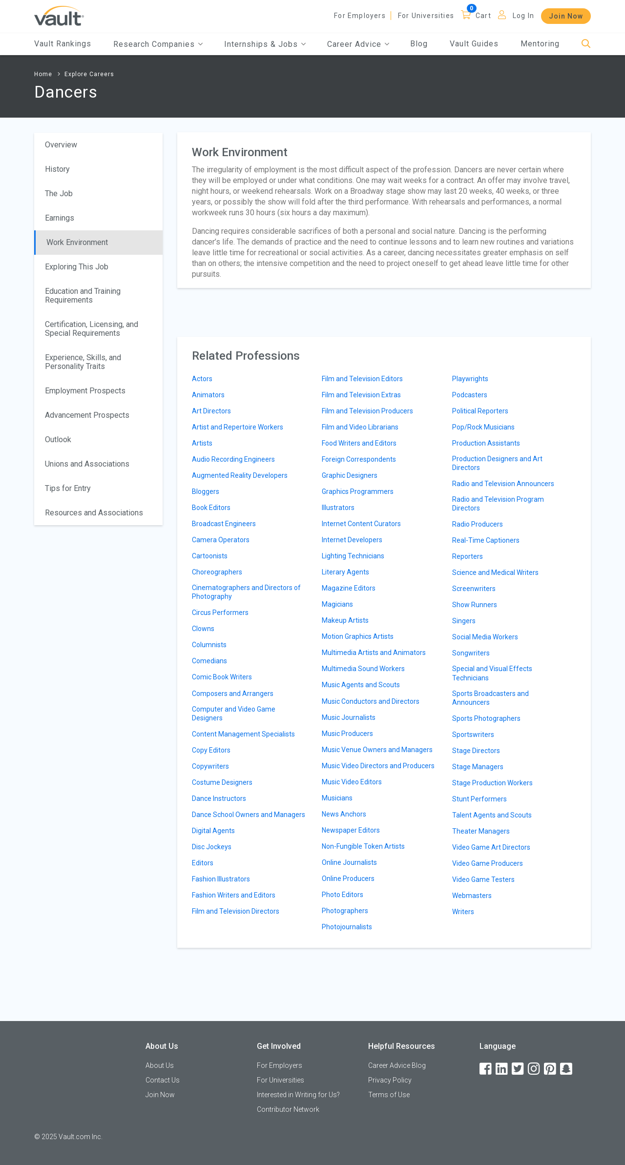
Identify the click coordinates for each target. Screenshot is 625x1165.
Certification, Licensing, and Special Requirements (91, 329)
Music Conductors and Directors (370, 701)
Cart (483, 16)
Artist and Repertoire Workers (237, 427)
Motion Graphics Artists (358, 636)
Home (43, 74)
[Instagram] (535, 1069)
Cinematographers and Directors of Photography (246, 592)
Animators (208, 395)
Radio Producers (477, 524)
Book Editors (211, 507)
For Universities (426, 16)
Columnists (209, 645)
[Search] (586, 44)
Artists (202, 443)
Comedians (209, 661)
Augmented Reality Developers (240, 475)
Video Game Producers (487, 863)
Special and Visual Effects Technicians (492, 673)
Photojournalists (347, 927)
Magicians (337, 604)
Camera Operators (221, 540)
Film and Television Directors (235, 911)
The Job (59, 193)
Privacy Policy (390, 1080)
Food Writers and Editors (359, 443)
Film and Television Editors (362, 379)
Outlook (58, 439)
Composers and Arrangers (232, 693)
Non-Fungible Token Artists (363, 846)
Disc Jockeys (211, 847)
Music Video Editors (352, 782)
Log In (523, 16)
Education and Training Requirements (83, 295)
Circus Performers (220, 612)
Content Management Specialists (243, 734)
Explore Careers (89, 74)
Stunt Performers (479, 799)
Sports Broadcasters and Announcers (490, 698)
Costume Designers (222, 782)
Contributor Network (288, 1109)
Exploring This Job (76, 266)
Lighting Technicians (353, 556)
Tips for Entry (68, 488)
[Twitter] (518, 1069)
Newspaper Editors (351, 830)
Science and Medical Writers (495, 572)
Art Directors (211, 411)
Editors (202, 863)
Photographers (345, 911)
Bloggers (205, 491)
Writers (463, 912)
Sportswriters (473, 734)
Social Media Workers (485, 637)
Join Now (566, 16)
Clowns (203, 629)
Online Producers (348, 878)
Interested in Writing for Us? (298, 1095)
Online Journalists (349, 862)
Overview (61, 144)
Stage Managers (477, 767)
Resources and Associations (94, 512)
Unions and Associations (87, 464)
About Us (160, 1065)
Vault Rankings (62, 43)
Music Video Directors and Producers (378, 766)
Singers (464, 621)
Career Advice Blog (397, 1065)
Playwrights (470, 379)
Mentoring (540, 43)
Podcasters (469, 395)
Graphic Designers (349, 475)
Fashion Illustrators (221, 879)
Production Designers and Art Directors (497, 463)
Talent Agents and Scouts (492, 815)
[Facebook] (486, 1069)
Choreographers (217, 572)
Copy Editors (211, 750)
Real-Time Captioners (486, 540)
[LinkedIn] (502, 1069)
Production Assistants (486, 443)
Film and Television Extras (361, 395)
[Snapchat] (567, 1069)
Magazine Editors (348, 588)
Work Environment (77, 242)
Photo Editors (342, 895)
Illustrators (338, 507)
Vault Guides (474, 43)
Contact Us (163, 1080)
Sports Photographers (486, 718)
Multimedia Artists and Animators (374, 652)
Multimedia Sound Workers (363, 669)
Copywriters (210, 766)
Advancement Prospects (87, 415)
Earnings (59, 218)
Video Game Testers (483, 879)
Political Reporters (480, 411)
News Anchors (344, 814)
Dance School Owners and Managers (248, 814)
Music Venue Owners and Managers (377, 750)
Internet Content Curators (361, 524)
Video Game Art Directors (491, 847)
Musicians (337, 798)
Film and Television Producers (367, 411)
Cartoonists (210, 556)
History (57, 169)
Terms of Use (389, 1095)
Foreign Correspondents (359, 459)
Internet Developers (352, 540)
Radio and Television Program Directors (498, 503)
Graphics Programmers (358, 491)
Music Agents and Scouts (361, 685)
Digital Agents (213, 831)
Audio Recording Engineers (233, 459)
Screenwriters (474, 589)
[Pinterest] (551, 1069)
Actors (202, 379)
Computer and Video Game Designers (233, 713)
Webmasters (472, 895)
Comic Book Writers (222, 677)
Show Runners (474, 605)
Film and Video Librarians (360, 427)
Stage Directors (476, 751)
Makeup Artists (345, 620)
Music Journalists (348, 717)
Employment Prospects (85, 390)
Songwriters (471, 653)
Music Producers (347, 733)
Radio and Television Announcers (503, 484)
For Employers (360, 16)
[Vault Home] (59, 15)
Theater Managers (481, 831)
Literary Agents (345, 572)
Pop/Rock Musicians (483, 427)
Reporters (467, 556)
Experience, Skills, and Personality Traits (83, 362)
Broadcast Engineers (224, 524)
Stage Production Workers (492, 783)
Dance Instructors (219, 798)
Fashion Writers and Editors (233, 895)
